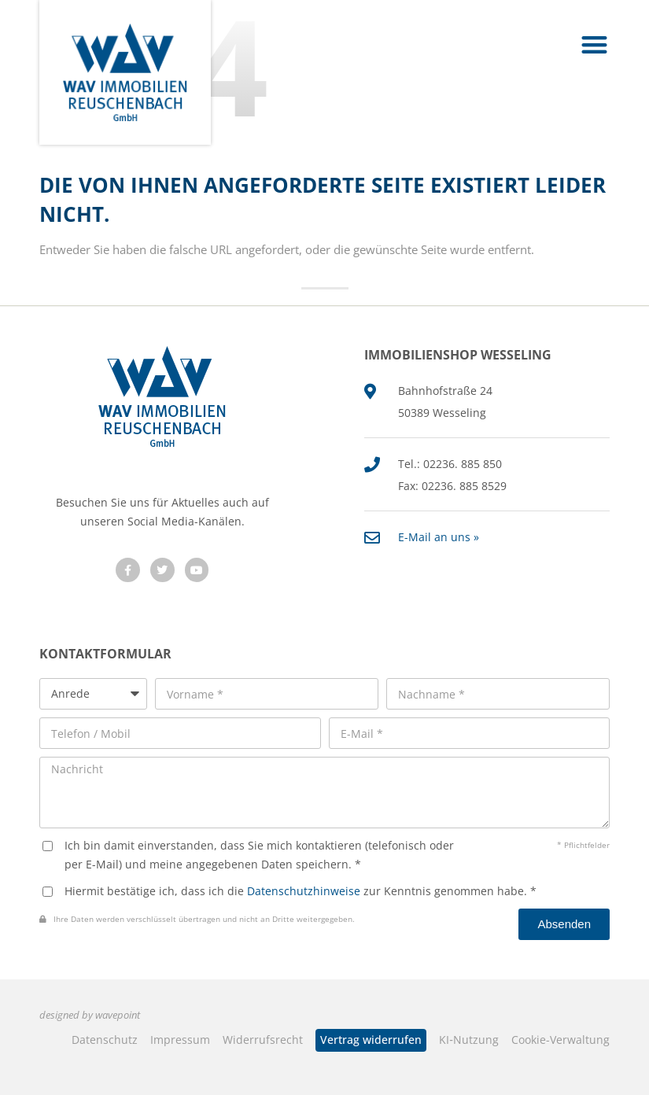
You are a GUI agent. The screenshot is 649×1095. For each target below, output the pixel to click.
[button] (595, 44)
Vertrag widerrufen (371, 1039)
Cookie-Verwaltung (560, 1039)
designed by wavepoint (89, 1015)
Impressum (180, 1039)
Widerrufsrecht (263, 1039)
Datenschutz (105, 1039)
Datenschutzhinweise (303, 890)
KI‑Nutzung (469, 1039)
